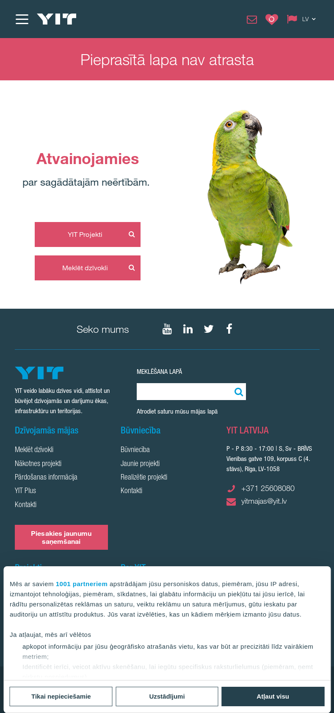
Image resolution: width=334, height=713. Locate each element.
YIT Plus (25, 491)
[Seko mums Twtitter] (208, 329)
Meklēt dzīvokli (85, 267)
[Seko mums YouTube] (167, 329)
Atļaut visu (273, 696)
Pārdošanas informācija (46, 478)
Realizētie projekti (144, 478)
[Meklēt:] (237, 392)
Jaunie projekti (140, 464)
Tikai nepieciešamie (61, 696)
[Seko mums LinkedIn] (188, 329)
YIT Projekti (85, 234)
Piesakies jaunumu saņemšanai (61, 537)
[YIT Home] (57, 19)
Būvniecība (135, 450)
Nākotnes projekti (38, 464)
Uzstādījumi (167, 696)
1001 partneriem (82, 583)
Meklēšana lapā (159, 371)
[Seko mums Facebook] (229, 329)
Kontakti (25, 505)
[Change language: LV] (303, 19)
